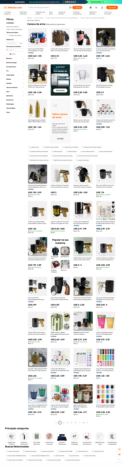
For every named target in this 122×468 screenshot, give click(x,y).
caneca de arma (58, 455)
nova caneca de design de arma (16, 455)
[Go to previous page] (56, 422)
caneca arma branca (29, 451)
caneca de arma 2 (82, 451)
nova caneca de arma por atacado (61, 156)
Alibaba (29, 18)
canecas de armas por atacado (91, 147)
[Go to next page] (87, 422)
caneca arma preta (82, 160)
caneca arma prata (89, 455)
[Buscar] (77, 7)
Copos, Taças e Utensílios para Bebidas (92, 18)
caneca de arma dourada (14, 460)
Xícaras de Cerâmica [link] (33, 20)
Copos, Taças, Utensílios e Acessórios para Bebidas (62, 18)
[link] (119, 449)
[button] (70, 7)
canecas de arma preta (53, 460)
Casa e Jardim (39, 18)
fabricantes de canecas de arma (39, 160)
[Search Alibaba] (48, 7)
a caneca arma (34, 147)
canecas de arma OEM (65, 451)
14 (83, 422)
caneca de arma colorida (50, 147)
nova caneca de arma (87, 151)
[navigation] (15, 220)
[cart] (96, 8)
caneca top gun (57, 151)
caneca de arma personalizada (38, 156)
